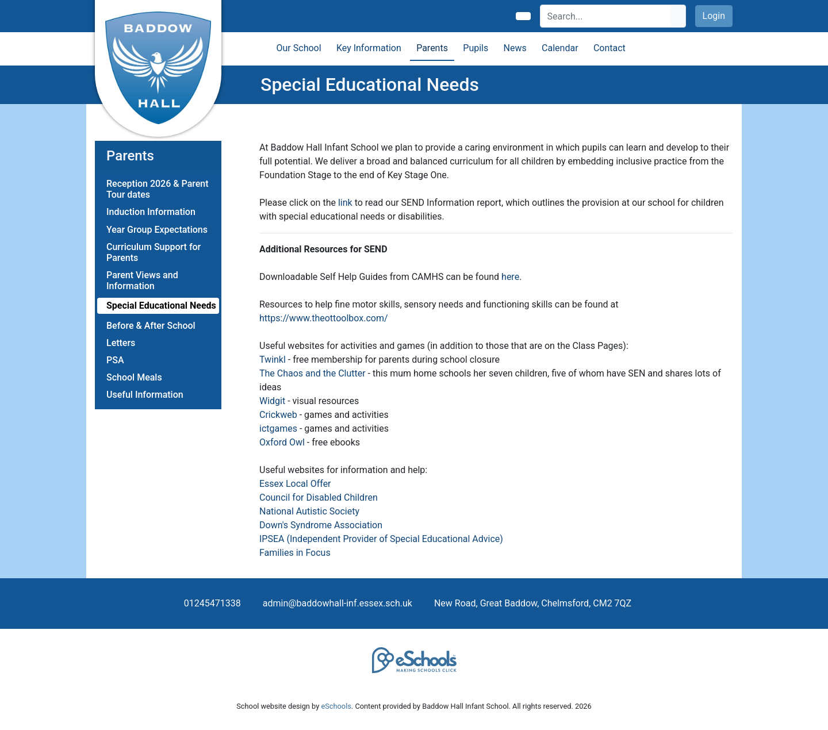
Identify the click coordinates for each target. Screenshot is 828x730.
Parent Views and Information (142, 280)
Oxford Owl (282, 442)
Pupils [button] (475, 48)
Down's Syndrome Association (320, 525)
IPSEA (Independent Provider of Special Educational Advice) (381, 538)
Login (714, 15)
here (510, 276)
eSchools (336, 706)
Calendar (560, 48)
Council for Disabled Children (318, 497)
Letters (120, 342)
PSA (115, 360)
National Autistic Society (309, 511)
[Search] (605, 16)
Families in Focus (295, 552)
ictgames (278, 428)
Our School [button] (299, 48)
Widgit (272, 400)
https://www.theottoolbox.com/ (323, 318)
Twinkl (273, 359)
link (344, 202)
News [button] (515, 48)
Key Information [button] (368, 48)
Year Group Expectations (157, 229)
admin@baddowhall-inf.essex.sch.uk (337, 603)
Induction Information (150, 211)
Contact (609, 48)
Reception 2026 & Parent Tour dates (157, 189)
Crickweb (278, 414)
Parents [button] (432, 48)
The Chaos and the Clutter (312, 373)
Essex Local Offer (295, 483)
